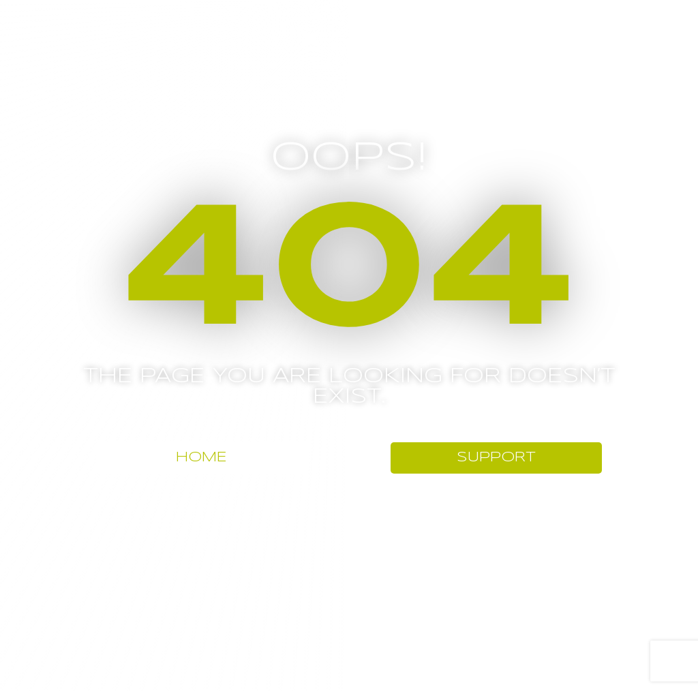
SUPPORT (496, 457)
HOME (201, 457)
